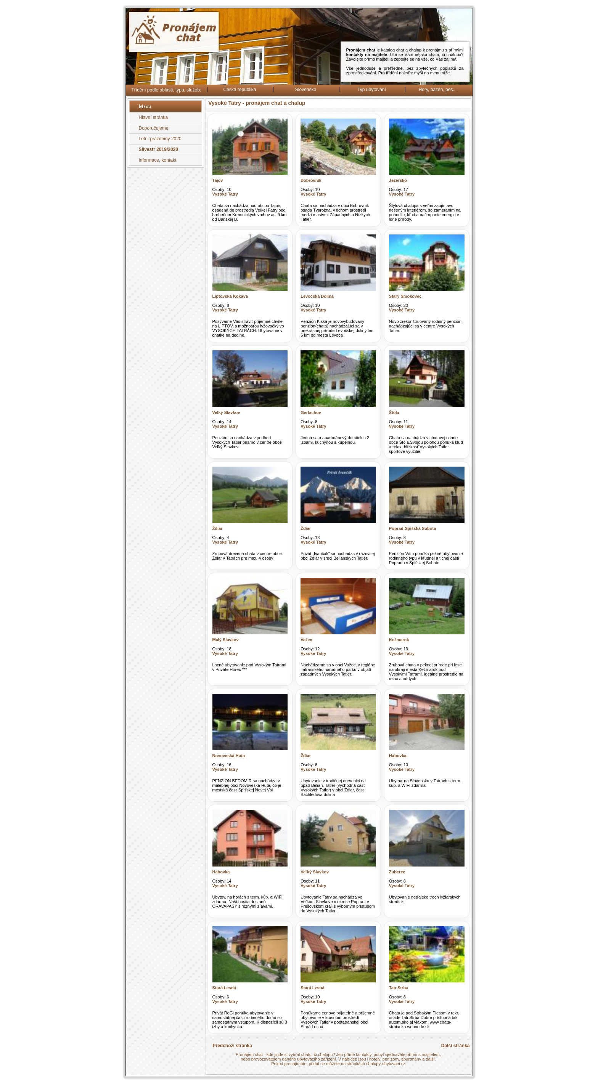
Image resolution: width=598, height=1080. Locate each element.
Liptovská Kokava (230, 296)
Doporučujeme (154, 128)
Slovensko (305, 89)
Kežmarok (399, 639)
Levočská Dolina (317, 296)
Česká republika (239, 89)
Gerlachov (311, 412)
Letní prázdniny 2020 (160, 138)
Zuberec (397, 872)
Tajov (217, 180)
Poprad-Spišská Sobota (412, 528)
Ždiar (217, 528)
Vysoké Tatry (225, 194)
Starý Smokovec (405, 296)
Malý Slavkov (225, 639)
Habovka (398, 755)
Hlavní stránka (153, 117)
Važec (306, 639)
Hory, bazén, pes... (438, 89)
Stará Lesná (224, 987)
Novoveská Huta (228, 755)
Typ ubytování (371, 89)
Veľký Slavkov (315, 872)
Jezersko (398, 180)
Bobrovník (311, 180)
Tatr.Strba (398, 987)
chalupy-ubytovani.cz (385, 1063)
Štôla (394, 412)
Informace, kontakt (158, 160)
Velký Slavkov (226, 412)
